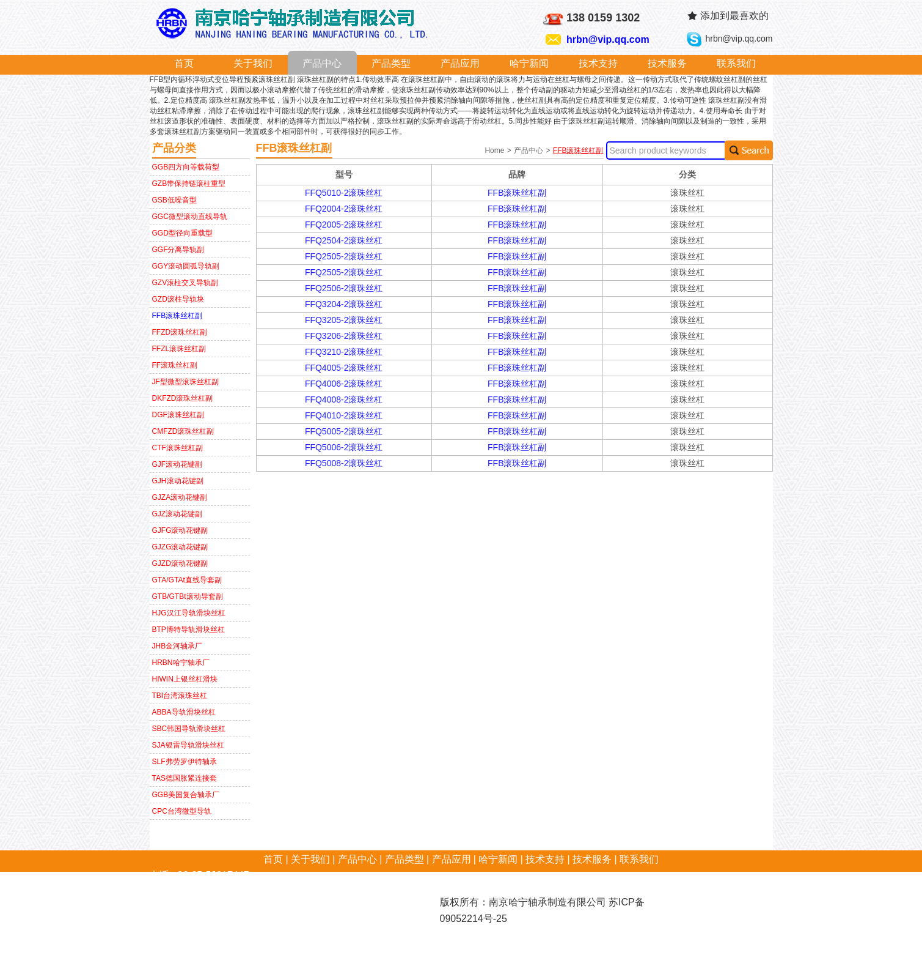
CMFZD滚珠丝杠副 (183, 431)
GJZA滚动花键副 (180, 497)
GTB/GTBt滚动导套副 (187, 596)
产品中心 (322, 63)
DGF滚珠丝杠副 (178, 415)
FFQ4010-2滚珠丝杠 (344, 415)
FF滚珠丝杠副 (175, 365)
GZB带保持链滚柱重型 (189, 183)
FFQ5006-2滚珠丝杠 (344, 447)
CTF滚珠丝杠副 (177, 448)
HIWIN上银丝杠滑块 (185, 679)
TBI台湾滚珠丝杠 (180, 695)
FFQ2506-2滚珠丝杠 (344, 288)
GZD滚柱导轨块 (178, 299)
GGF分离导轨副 (178, 249)
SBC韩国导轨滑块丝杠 (189, 728)
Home (495, 150)
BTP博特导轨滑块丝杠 (188, 629)
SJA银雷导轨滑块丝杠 (188, 745)
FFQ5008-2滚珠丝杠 (344, 463)
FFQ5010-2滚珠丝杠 (344, 193)
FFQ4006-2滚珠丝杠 (344, 383)
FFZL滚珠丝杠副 (179, 348)
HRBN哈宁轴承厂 (181, 662)
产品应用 (460, 63)
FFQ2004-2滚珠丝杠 (344, 209)
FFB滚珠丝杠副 (177, 315)
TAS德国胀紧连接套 (184, 778)
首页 (184, 63)
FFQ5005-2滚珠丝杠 (344, 431)
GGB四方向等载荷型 (186, 167)
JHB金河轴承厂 (177, 646)
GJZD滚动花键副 (180, 563)
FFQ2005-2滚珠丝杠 (344, 224)
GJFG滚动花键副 (180, 530)
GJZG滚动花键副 (180, 547)
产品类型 (391, 63)
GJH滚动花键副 (177, 481)
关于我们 (253, 63)
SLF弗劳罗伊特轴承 (184, 761)
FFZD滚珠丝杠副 (180, 332)
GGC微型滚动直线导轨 (189, 216)
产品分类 (174, 148)
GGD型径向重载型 (182, 233)
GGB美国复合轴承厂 (186, 794)
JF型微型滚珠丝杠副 (185, 381)
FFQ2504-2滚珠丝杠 (344, 240)
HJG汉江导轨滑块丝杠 (188, 613)
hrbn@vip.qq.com (607, 39)
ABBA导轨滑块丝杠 (184, 712)
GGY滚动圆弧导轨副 (186, 266)
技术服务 (667, 63)
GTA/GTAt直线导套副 (187, 580)
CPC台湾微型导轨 (181, 811)
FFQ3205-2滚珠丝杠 (344, 320)
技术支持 (598, 63)
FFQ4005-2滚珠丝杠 (344, 368)
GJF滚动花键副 (177, 464)
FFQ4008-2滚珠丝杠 (344, 399)
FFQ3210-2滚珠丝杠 (344, 352)
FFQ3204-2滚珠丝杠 (344, 304)
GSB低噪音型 (174, 200)
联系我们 (736, 63)
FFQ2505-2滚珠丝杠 (344, 256)
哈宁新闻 (529, 63)
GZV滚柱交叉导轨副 (185, 282)
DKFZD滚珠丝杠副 (182, 398)
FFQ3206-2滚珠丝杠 (344, 336)
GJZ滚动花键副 (177, 514)
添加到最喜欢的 (734, 15)
